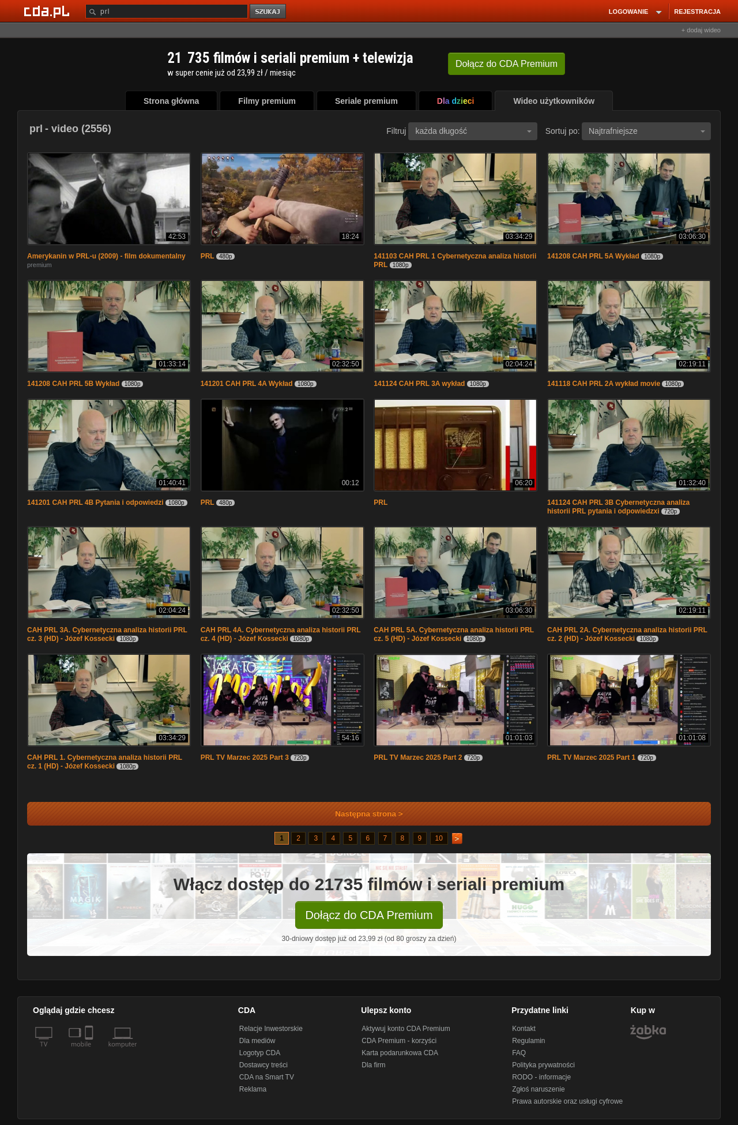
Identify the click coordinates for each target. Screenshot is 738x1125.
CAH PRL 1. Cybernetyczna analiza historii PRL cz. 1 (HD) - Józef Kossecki (104, 761)
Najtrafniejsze (647, 131)
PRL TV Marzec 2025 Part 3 (245, 757)
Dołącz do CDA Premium (368, 915)
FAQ (519, 1053)
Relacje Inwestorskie (271, 1029)
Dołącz (506, 64)
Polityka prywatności (543, 1065)
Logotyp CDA (259, 1053)
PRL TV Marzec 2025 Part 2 (418, 757)
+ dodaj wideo (701, 30)
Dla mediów (257, 1041)
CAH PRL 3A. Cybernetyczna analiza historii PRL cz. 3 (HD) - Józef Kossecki (107, 634)
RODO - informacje (541, 1077)
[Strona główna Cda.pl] (48, 11)
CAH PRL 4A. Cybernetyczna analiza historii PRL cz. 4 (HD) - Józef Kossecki (281, 634)
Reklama (252, 1089)
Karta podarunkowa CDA (400, 1053)
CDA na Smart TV (266, 1077)
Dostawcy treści (263, 1065)
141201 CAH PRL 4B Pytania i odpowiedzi (95, 502)
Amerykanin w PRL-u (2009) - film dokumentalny (106, 256)
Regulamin (528, 1041)
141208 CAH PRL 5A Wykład (593, 256)
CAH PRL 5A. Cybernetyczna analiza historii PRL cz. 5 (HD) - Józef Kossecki (454, 634)
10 (439, 838)
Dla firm (373, 1065)
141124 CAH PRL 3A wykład (419, 384)
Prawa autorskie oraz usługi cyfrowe (567, 1101)
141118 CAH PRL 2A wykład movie (603, 384)
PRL (207, 256)
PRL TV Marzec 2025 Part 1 (591, 757)
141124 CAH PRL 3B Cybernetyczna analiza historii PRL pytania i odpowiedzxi (618, 506)
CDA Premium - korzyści (399, 1041)
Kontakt (524, 1029)
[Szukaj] (166, 11)
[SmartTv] (90, 1051)
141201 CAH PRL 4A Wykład (247, 384)
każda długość (473, 131)
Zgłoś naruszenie (538, 1089)
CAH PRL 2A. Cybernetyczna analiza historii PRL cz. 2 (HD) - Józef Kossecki (627, 634)
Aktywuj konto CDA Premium (406, 1029)
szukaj (269, 12)
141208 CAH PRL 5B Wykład (73, 384)
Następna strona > (361, 813)
